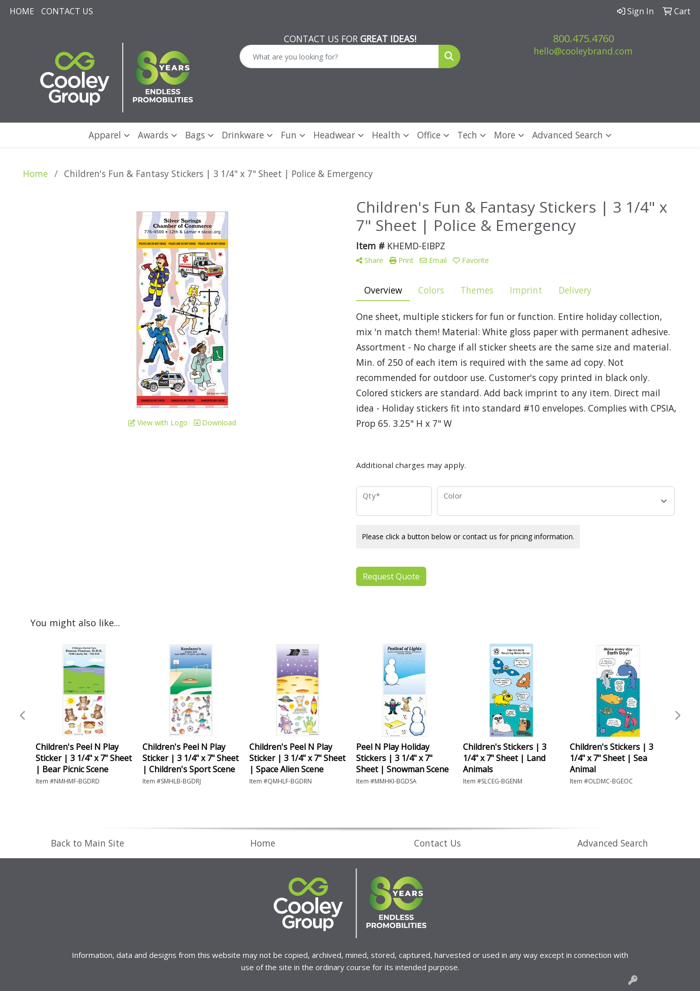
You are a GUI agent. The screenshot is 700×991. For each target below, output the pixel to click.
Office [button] (429, 135)
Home (22, 11)
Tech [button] (467, 135)
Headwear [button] (334, 135)
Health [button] (386, 135)
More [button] (504, 135)
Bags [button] (195, 135)
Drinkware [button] (243, 135)
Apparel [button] (105, 135)
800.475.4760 (583, 38)
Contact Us (67, 11)
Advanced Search (567, 135)
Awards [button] (153, 135)
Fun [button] (289, 135)
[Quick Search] (340, 56)
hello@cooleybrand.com (583, 51)
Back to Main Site (87, 843)
